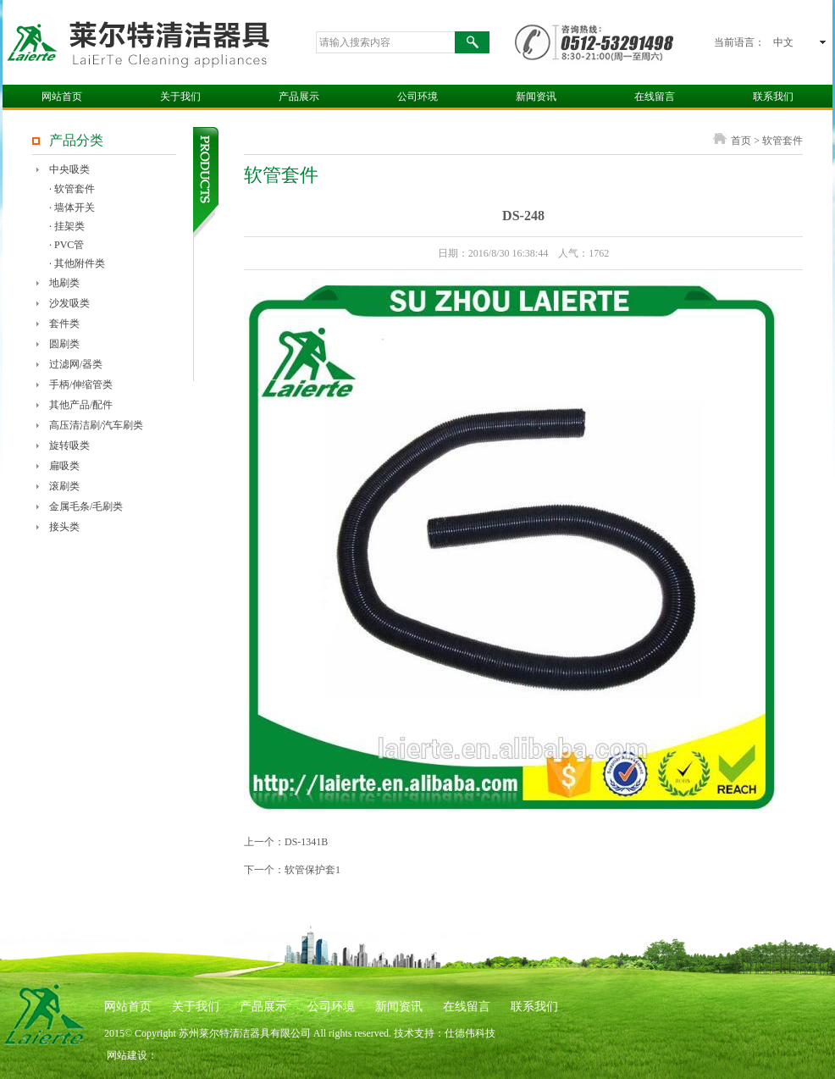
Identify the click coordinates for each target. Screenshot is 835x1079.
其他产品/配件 (81, 405)
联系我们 (773, 96)
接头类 (64, 527)
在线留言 (654, 96)
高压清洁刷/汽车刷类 (96, 425)
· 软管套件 (72, 189)
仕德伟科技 (470, 1033)
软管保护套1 (312, 870)
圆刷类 (64, 344)
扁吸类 (64, 466)
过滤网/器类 (75, 364)
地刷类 (64, 283)
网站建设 (127, 1055)
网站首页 (61, 96)
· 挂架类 (67, 226)
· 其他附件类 (77, 263)
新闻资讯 (536, 96)
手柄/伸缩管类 (81, 384)
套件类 (64, 323)
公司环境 (417, 96)
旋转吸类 (69, 445)
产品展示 (299, 96)
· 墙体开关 (72, 207)
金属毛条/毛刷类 (86, 506)
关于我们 (180, 96)
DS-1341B (306, 842)
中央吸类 (69, 169)
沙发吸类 (69, 303)
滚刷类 (64, 486)
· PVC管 (66, 245)
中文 (783, 42)
